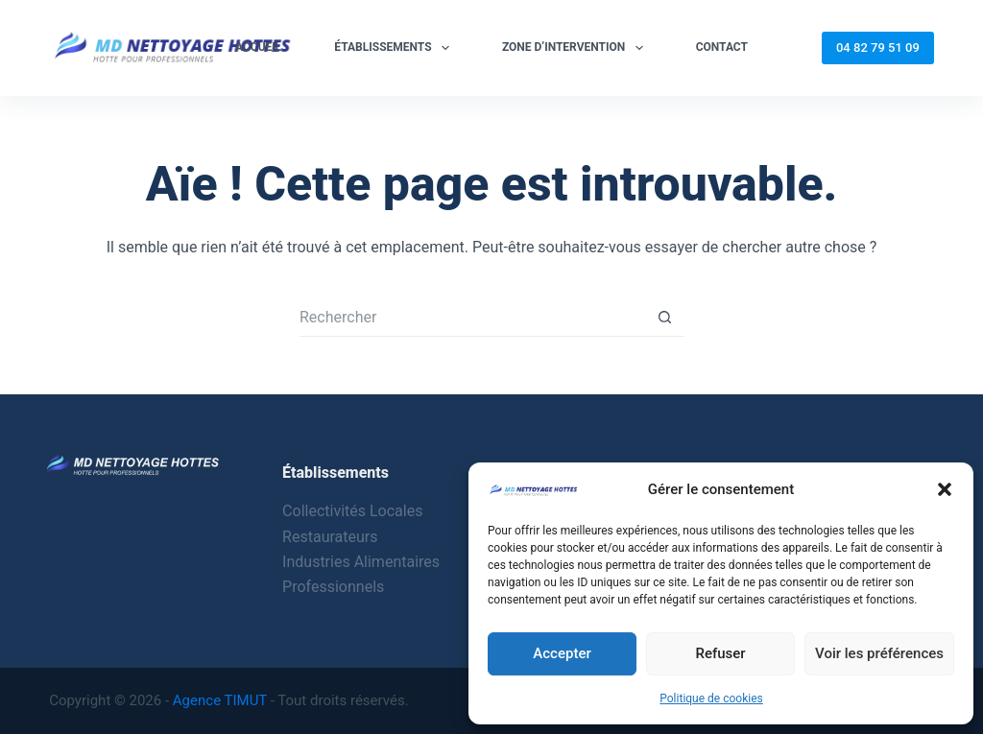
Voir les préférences (879, 653)
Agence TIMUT (220, 700)
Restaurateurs (329, 537)
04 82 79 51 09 (878, 47)
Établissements (395, 47)
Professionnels (333, 587)
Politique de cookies (710, 698)
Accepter (561, 653)
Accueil (258, 47)
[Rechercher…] (472, 317)
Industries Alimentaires (361, 562)
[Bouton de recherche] (664, 317)
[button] (944, 489)
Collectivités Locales (352, 511)
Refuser (720, 653)
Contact (722, 47)
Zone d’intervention (576, 47)
